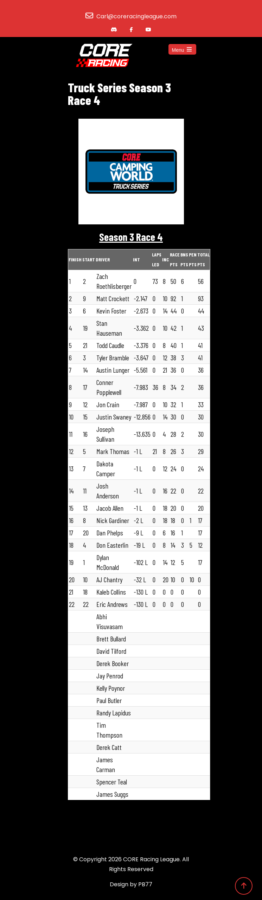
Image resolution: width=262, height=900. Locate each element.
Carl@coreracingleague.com (136, 16)
